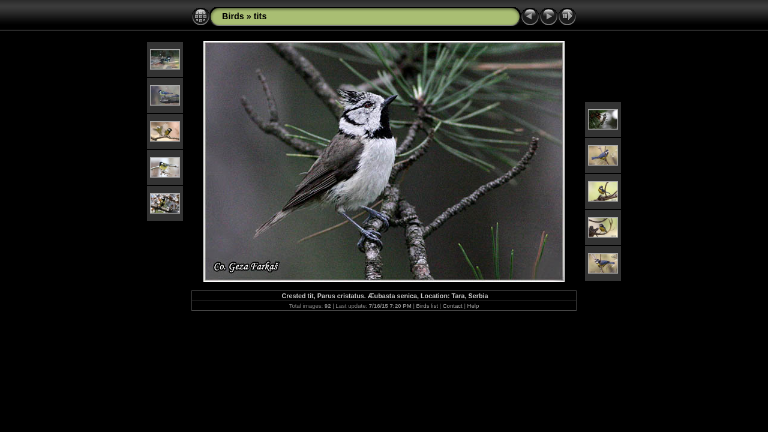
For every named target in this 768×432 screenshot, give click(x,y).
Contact (453, 305)
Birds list (427, 305)
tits (260, 16)
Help (473, 305)
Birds (233, 16)
